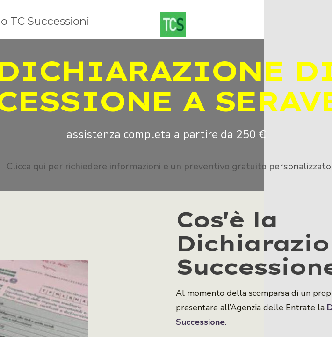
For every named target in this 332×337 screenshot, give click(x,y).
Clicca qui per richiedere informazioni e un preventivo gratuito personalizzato (169, 166)
